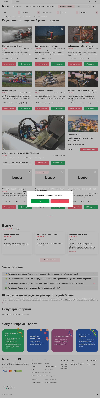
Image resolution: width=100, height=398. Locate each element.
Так (40, 201)
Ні (59, 201)
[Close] (70, 193)
